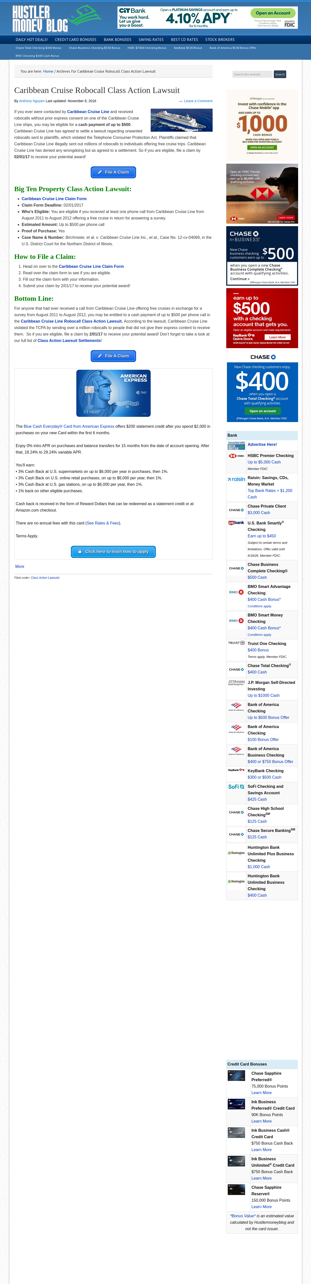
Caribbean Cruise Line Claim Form (91, 267)
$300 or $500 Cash (265, 777)
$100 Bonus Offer (263, 739)
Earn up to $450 (262, 536)
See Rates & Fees (103, 525)
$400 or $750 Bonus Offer (270, 762)
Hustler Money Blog (57, 18)
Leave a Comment (198, 101)
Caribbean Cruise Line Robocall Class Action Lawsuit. (72, 322)
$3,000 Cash (259, 513)
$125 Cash (257, 821)
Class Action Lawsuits (45, 580)
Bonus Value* (243, 1216)
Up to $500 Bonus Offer (268, 717)
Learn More (262, 1093)
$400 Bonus (258, 650)
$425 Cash (257, 799)
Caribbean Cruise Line (88, 112)
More (19, 570)
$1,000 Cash (259, 867)
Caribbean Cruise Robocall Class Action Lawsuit (97, 90)
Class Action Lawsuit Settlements (69, 341)
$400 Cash (257, 672)
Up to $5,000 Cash (264, 462)
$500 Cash (257, 577)
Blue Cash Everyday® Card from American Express (69, 428)
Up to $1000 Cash (264, 695)
